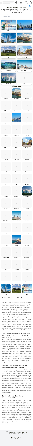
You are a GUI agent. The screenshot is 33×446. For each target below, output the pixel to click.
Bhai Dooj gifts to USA (17, 343)
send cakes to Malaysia (19, 412)
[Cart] (31, 2)
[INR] (21, 2)
